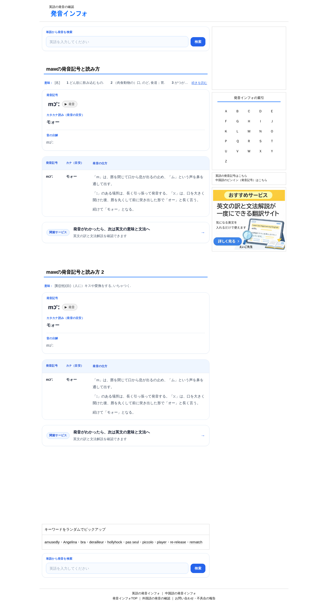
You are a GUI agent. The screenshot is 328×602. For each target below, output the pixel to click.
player (162, 542)
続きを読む (199, 83)
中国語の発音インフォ (180, 593)
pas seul (132, 542)
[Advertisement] (179, 11)
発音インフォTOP (125, 598)
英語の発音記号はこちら (231, 175)
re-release (178, 542)
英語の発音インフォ (146, 593)
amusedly (52, 542)
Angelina (70, 542)
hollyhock (114, 542)
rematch (196, 542)
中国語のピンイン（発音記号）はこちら (241, 180)
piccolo (147, 542)
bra (82, 542)
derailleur (96, 542)
